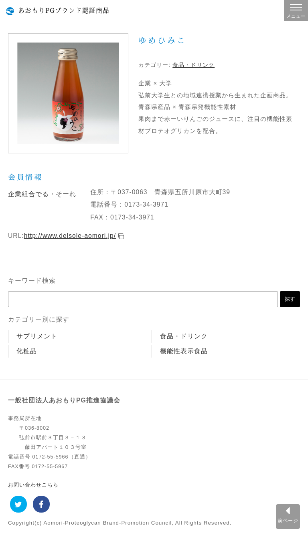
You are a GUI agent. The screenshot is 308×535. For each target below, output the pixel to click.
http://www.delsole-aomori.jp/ (70, 235)
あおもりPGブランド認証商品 (63, 10)
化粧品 (26, 351)
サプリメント (36, 336)
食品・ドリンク (193, 65)
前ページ (288, 520)
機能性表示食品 (184, 351)
